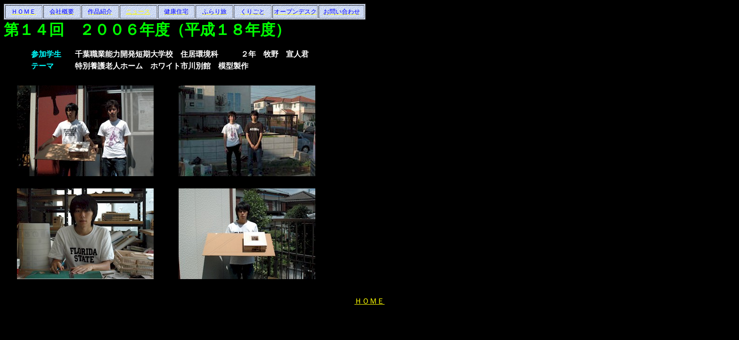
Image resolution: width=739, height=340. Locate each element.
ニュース (138, 11)
